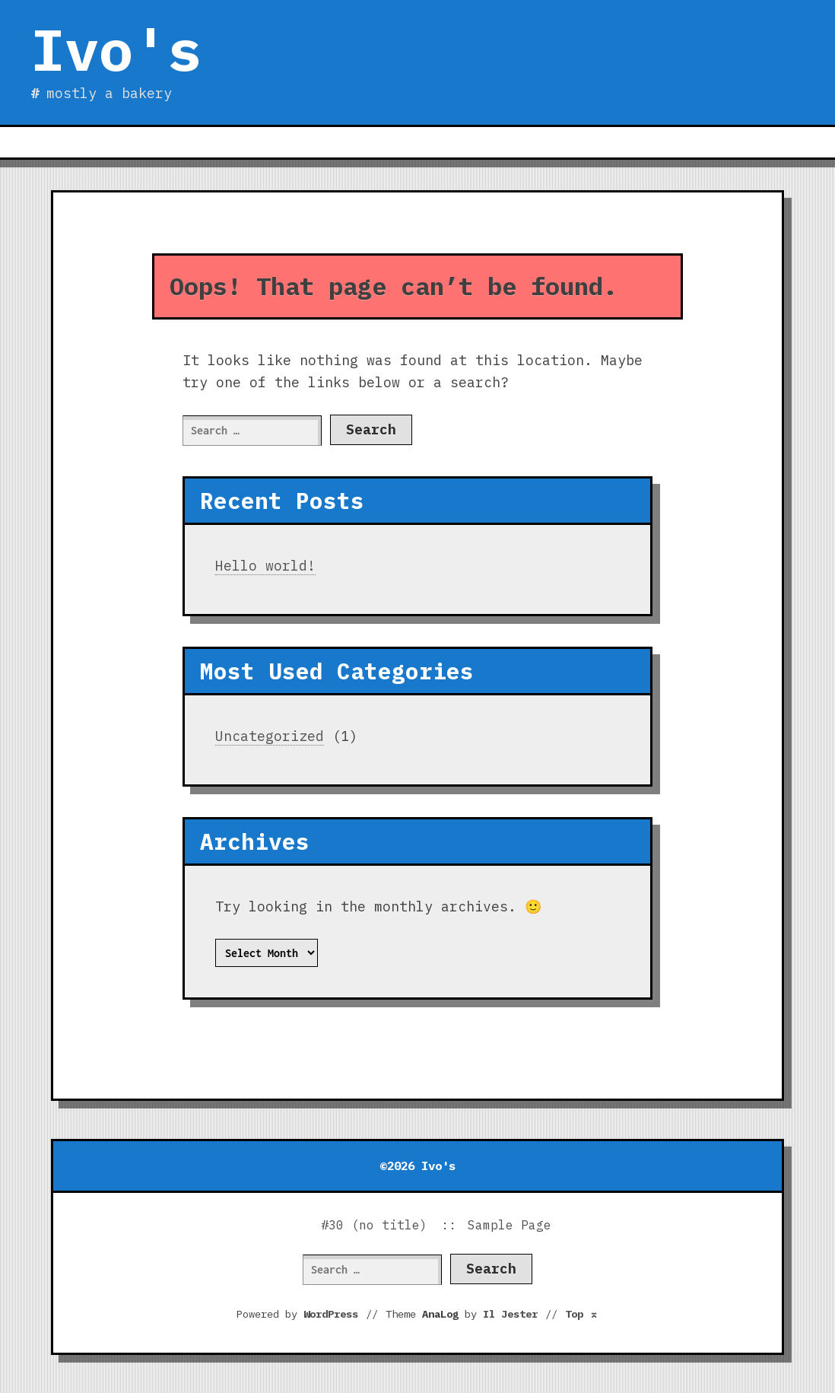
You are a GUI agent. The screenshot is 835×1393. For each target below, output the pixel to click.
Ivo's (116, 49)
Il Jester (510, 1314)
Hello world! (265, 565)
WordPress (330, 1314)
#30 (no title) (374, 1224)
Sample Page (509, 1224)
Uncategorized (269, 736)
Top (581, 1314)
